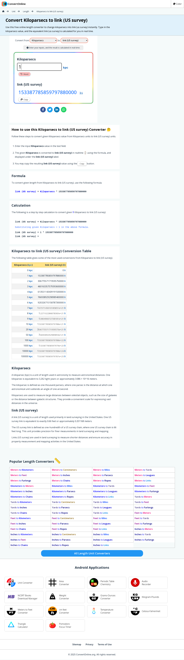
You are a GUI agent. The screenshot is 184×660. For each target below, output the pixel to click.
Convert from (22, 40)
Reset (25, 74)
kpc (65, 67)
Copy (24, 99)
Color (177, 3)
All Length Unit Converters (92, 554)
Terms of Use (105, 644)
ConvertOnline (13, 4)
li (81, 93)
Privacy (89, 644)
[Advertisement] (120, 78)
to (22, 470)
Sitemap (76, 644)
